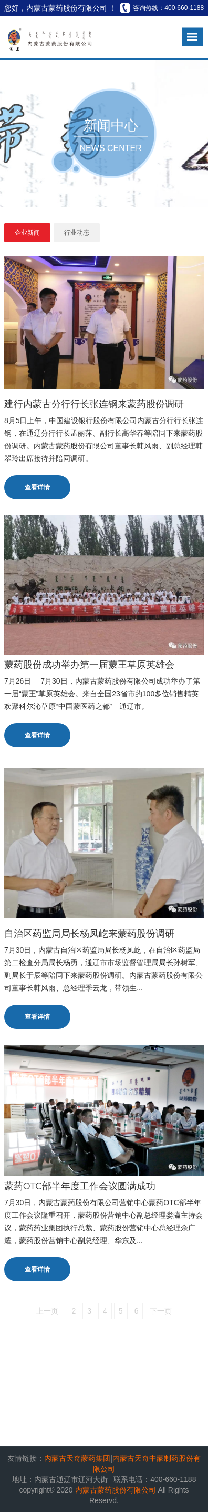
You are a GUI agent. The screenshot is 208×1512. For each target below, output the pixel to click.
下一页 (161, 1311)
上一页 (47, 1311)
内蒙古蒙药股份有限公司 (116, 1490)
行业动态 (76, 232)
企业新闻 (27, 232)
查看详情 (37, 487)
